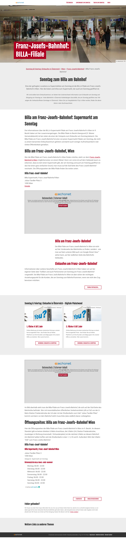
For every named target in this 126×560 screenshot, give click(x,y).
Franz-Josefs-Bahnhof (75, 69)
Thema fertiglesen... (93, 287)
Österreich (69, 2)
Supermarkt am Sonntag (83, 2)
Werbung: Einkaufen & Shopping (47, 343)
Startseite (79, 499)
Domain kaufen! (108, 535)
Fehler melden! (74, 512)
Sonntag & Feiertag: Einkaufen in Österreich (43, 69)
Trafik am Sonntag (98, 2)
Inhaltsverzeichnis (93, 499)
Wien (108, 2)
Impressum (92, 535)
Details (27, 186)
